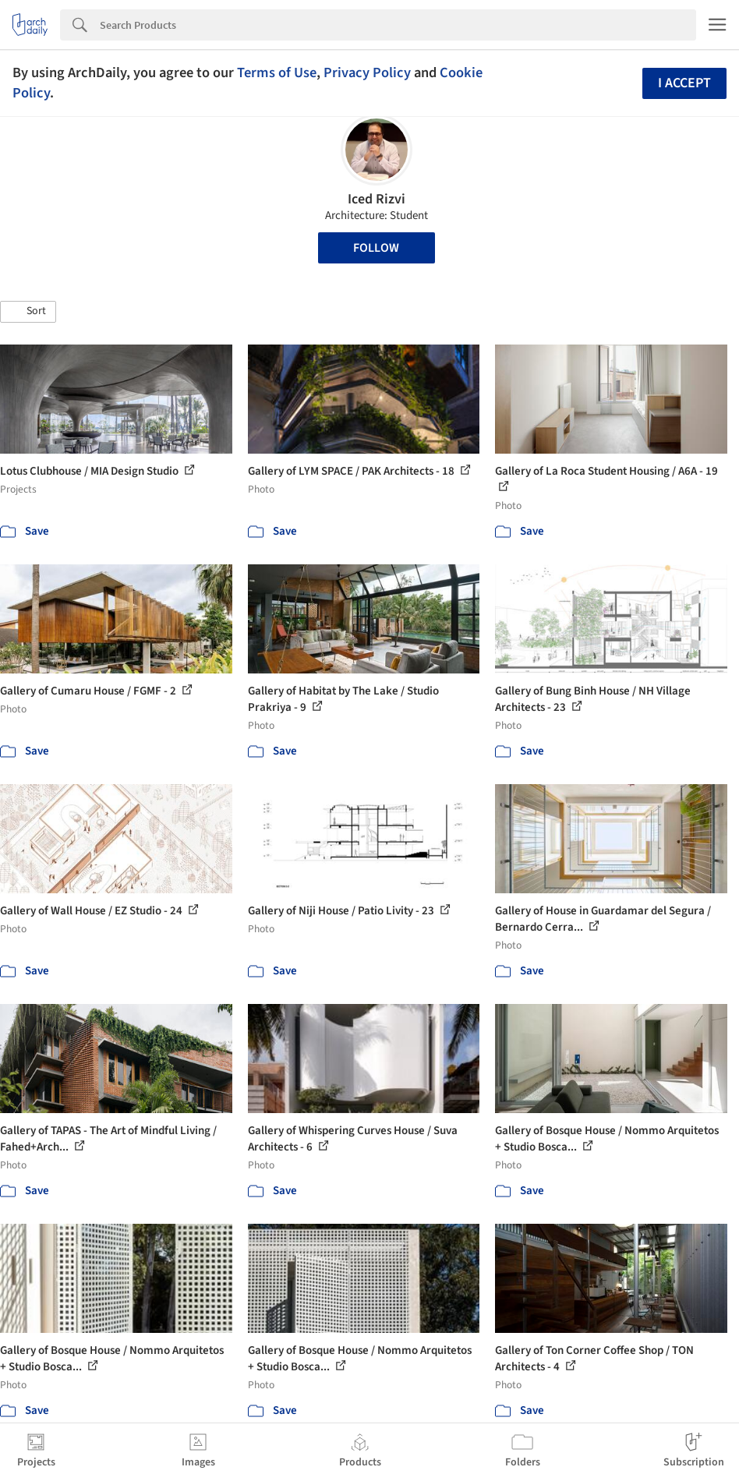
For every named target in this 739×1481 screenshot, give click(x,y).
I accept (684, 83)
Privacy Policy (367, 72)
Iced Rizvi (376, 199)
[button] (28, 312)
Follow (376, 247)
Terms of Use (276, 72)
